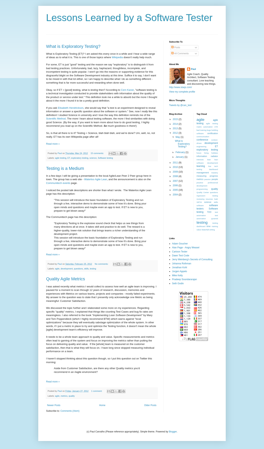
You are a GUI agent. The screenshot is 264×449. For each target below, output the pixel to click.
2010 (176, 167)
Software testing (105, 158)
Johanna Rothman (181, 263)
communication (203, 136)
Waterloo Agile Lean (95, 179)
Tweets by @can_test (180, 105)
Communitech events (58, 183)
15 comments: (97, 153)
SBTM (199, 202)
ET (68, 158)
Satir (216, 199)
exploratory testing (79, 158)
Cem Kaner (127, 89)
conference (202, 139)
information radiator (207, 156)
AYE (216, 127)
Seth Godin (178, 283)
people (215, 179)
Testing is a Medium (65, 168)
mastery (214, 173)
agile (57, 268)
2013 (176, 128)
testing (93, 268)
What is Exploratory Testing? (73, 46)
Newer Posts (53, 405)
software (200, 205)
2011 (176, 162)
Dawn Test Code (180, 255)
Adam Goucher (180, 243)
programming (202, 189)
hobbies (214, 153)
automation (207, 127)
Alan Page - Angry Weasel (185, 247)
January (180, 157)
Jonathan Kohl (179, 267)
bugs (209, 130)
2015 (176, 119)
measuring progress (207, 176)
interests (200, 160)
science (93, 158)
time (208, 226)
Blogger (173, 431)
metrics (64, 396)
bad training (201, 130)
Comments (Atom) (69, 411)
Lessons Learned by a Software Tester (129, 17)
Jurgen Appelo (179, 271)
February (181, 152)
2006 (176, 185)
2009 (176, 171)
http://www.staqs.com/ (180, 87)
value (199, 230)
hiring (206, 153)
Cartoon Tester (179, 251)
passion (207, 179)
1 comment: (97, 391)
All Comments (180, 53)
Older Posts (150, 405)
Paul (193, 69)
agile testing (60, 158)
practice (200, 183)
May (178, 137)
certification (212, 133)
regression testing (207, 196)
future (199, 153)
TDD (209, 212)
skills (86, 268)
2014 (176, 124)
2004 (176, 194)
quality (72, 396)
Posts (175, 47)
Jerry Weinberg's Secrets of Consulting (192, 259)
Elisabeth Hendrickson (70, 107)
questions (78, 268)
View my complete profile (182, 91)
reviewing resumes (205, 199)
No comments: (102, 264)
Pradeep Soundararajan (184, 279)
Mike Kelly (177, 275)
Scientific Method (56, 118)
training (215, 226)
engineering (201, 146)
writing (212, 230)
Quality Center (203, 192)
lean (209, 160)
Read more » (53, 144)
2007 (176, 181)
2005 (176, 190)
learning (201, 166)
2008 (176, 176)
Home (102, 405)
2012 (176, 133)
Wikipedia (117, 57)
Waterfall (205, 230)
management (203, 172)
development (67, 268)
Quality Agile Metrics (65, 278)
